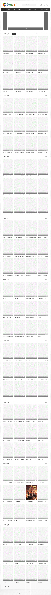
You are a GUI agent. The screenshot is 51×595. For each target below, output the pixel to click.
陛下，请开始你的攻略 (7, 501)
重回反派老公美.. (6, 91)
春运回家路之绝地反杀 (42, 275)
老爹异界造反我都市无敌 (31, 256)
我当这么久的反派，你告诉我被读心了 (22, 421)
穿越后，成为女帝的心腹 (31, 459)
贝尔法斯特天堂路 (30, 563)
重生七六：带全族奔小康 (43, 175)
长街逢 (39, 317)
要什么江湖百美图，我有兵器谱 (9, 440)
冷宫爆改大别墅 (17, 544)
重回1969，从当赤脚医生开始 (9, 114)
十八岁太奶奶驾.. (41, 91)
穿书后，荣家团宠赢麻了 (31, 175)
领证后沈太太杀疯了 (18, 237)
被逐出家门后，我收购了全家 (20, 398)
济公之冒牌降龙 (29, 501)
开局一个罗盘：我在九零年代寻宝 (10, 213)
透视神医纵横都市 (18, 360)
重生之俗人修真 (17, 72)
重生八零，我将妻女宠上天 (31, 213)
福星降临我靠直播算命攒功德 (44, 194)
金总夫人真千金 (41, 336)
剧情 (46, 34)
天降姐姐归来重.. (41, 53)
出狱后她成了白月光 (42, 298)
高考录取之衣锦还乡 (7, 256)
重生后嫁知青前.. (29, 53)
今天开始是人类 (29, 544)
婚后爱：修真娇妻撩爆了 (31, 317)
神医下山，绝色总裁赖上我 (31, 379)
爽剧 (19, 9)
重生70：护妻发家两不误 (43, 360)
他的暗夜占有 (17, 317)
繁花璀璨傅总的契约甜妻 (8, 336)
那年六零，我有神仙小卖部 (31, 133)
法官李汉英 (5, 563)
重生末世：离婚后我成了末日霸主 (21, 114)
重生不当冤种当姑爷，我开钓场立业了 (11, 175)
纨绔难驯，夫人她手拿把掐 (31, 421)
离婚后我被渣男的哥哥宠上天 (20, 336)
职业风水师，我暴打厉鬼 (31, 482)
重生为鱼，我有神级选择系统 (9, 152)
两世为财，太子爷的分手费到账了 (10, 317)
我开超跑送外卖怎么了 (19, 379)
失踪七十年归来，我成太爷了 (44, 213)
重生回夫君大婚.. (18, 53)
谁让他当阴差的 (17, 501)
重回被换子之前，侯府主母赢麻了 (10, 421)
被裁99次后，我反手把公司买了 (21, 275)
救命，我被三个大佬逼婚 (43, 256)
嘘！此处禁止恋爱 (30, 298)
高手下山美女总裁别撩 (42, 379)
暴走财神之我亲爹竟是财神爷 (9, 275)
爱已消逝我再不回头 (42, 563)
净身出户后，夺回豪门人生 (43, 237)
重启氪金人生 (17, 520)
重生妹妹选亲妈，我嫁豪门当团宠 (10, 133)
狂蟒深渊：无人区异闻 (7, 482)
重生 (9, 9)
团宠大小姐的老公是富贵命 (20, 213)
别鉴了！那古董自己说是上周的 (9, 379)
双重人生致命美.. (6, 72)
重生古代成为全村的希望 (8, 194)
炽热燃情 (4, 298)
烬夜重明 (40, 72)
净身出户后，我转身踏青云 (20, 194)
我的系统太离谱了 (6, 398)
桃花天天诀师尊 (41, 459)
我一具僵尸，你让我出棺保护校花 (10, 520)
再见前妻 (16, 563)
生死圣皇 (28, 440)
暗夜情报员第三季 (41, 544)
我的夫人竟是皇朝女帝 (7, 237)
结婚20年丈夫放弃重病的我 (31, 237)
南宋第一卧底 (40, 421)
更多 (46, 95)
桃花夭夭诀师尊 (41, 440)
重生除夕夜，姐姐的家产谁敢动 (20, 152)
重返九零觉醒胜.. (29, 91)
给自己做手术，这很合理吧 (20, 482)
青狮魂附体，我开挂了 (42, 501)
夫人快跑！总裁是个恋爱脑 (31, 336)
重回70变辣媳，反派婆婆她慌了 (32, 114)
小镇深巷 (28, 194)
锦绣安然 (16, 298)
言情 (25, 9)
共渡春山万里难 (29, 398)
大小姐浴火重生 (17, 91)
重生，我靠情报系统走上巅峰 (20, 133)
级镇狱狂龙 (28, 275)
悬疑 (42, 34)
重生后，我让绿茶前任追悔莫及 (44, 114)
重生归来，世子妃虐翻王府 (31, 152)
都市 (30, 9)
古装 (35, 9)
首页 (3, 9)
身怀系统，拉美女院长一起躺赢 (44, 520)
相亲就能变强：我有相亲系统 (32, 520)
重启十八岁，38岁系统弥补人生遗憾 (21, 175)
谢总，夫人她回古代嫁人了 (20, 440)
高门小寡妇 (5, 544)
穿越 (14, 9)
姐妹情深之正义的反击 (19, 256)
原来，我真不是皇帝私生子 (8, 459)
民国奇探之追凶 (29, 72)
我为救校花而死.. (6, 53)
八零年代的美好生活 (42, 133)
